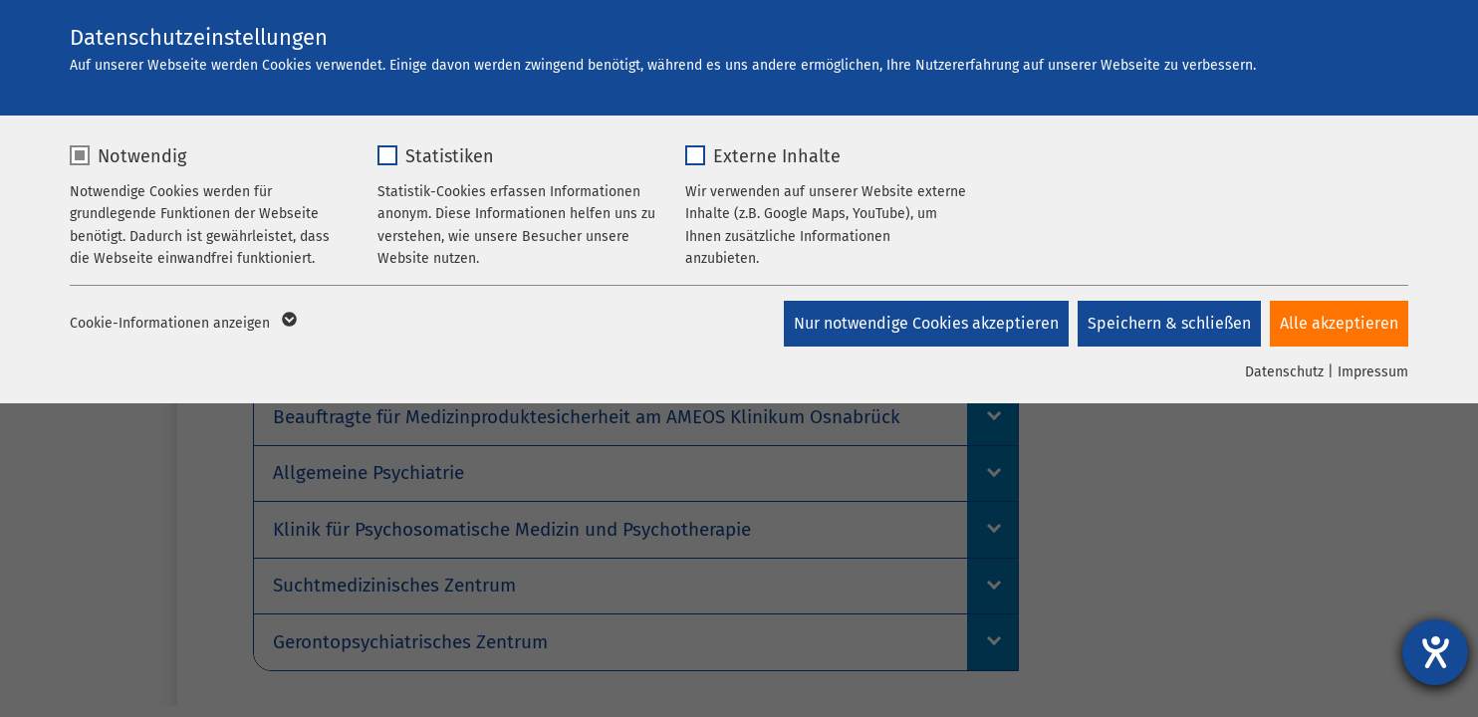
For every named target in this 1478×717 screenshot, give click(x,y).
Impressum (1373, 371)
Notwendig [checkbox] (142, 156)
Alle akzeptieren (1339, 323)
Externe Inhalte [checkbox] (777, 156)
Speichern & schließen (1168, 323)
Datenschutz (1284, 371)
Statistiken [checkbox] (449, 156)
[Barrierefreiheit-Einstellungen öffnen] (1435, 652)
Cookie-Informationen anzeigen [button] (182, 324)
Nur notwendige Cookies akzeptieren (924, 323)
